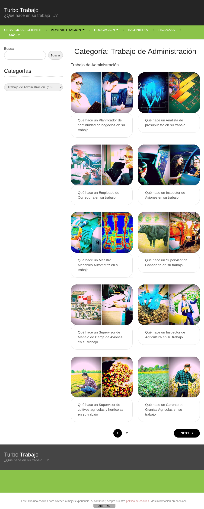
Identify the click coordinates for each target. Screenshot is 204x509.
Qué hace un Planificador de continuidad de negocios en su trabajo (101, 125)
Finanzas (166, 30)
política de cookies (137, 501)
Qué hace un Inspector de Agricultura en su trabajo (165, 334)
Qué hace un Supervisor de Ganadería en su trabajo (166, 262)
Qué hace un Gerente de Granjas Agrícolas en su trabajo (164, 409)
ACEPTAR (104, 506)
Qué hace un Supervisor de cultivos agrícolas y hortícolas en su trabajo (100, 409)
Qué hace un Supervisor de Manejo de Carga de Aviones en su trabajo (100, 337)
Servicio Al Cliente (22, 30)
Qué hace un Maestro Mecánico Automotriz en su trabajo (99, 265)
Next (187, 433)
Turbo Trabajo (21, 10)
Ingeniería (138, 30)
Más (13, 35)
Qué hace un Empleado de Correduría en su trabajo (98, 195)
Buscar (9, 48)
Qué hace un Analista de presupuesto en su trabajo (165, 122)
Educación (104, 30)
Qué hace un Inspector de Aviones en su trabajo (165, 195)
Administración (66, 30)
